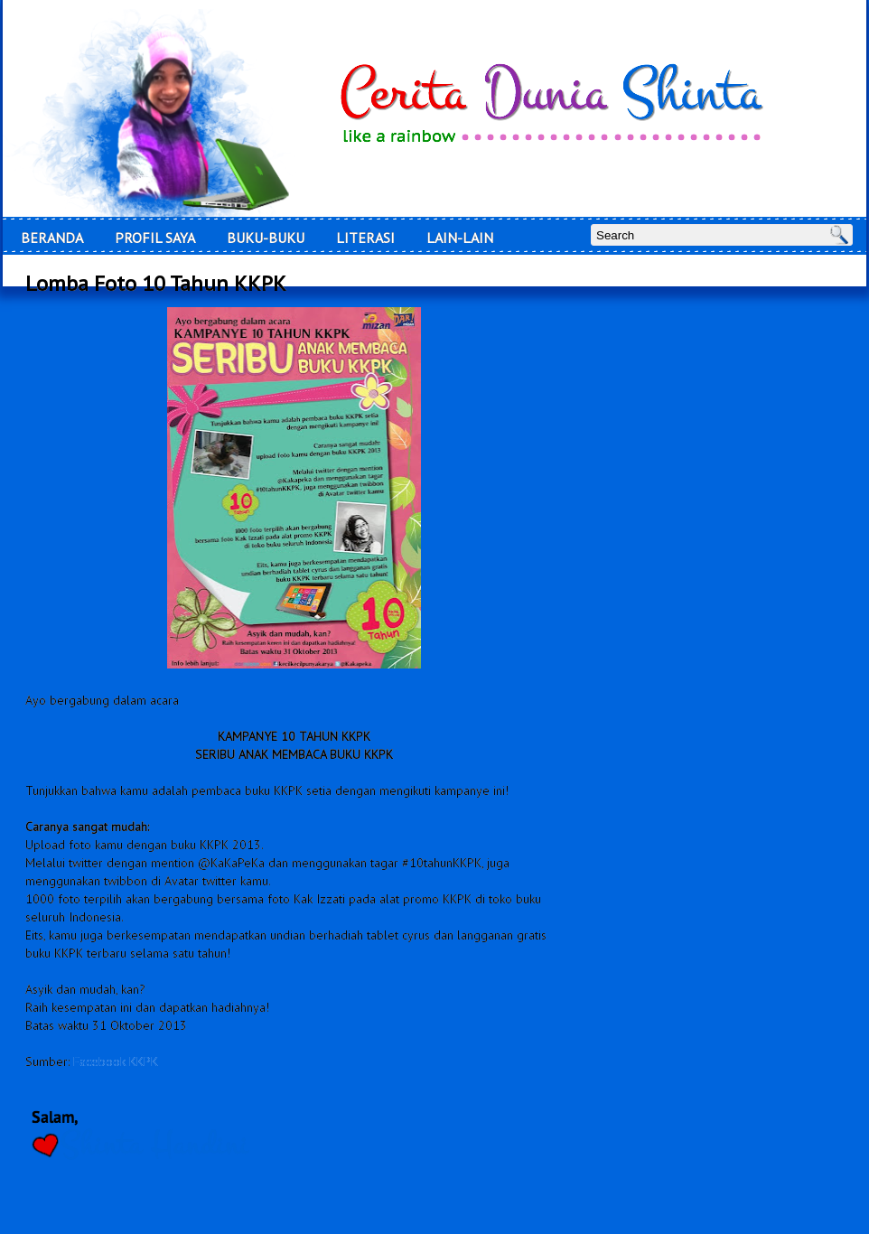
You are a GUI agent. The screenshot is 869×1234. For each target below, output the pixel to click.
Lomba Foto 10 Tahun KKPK (155, 283)
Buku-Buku (265, 238)
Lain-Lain (459, 238)
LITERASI (365, 238)
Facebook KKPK (115, 1061)
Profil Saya (155, 238)
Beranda (52, 238)
